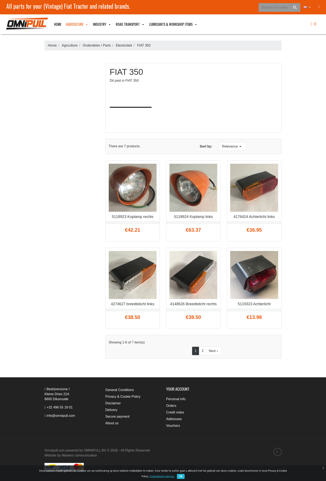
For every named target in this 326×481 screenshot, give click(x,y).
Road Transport (130, 24)
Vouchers (173, 425)
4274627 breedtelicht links (132, 304)
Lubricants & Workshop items (173, 24)
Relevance (232, 146)
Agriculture (77, 24)
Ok (180, 476)
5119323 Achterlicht (254, 304)
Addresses (174, 419)
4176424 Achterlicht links (254, 217)
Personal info (175, 399)
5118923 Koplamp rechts (132, 217)
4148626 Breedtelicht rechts (193, 304)
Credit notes (175, 412)
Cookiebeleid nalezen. (162, 476)
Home (57, 24)
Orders (171, 405)
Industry (102, 24)
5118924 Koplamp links (193, 217)
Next (214, 351)
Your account (177, 389)
